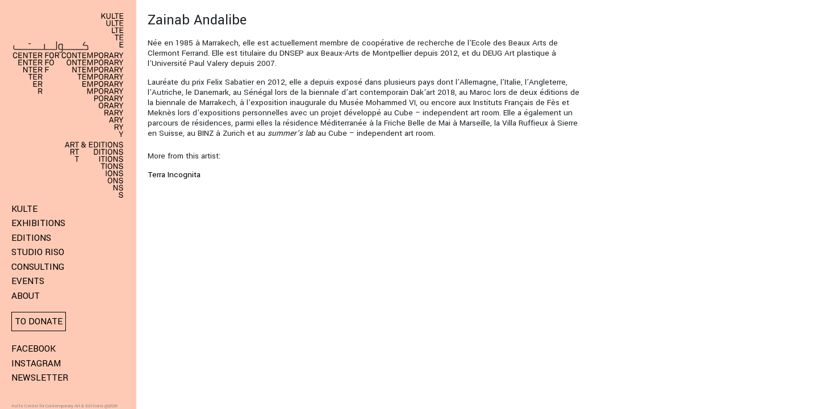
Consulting (37, 267)
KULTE (24, 209)
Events (27, 281)
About (25, 296)
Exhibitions (38, 223)
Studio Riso (37, 252)
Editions (31, 238)
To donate (38, 321)
